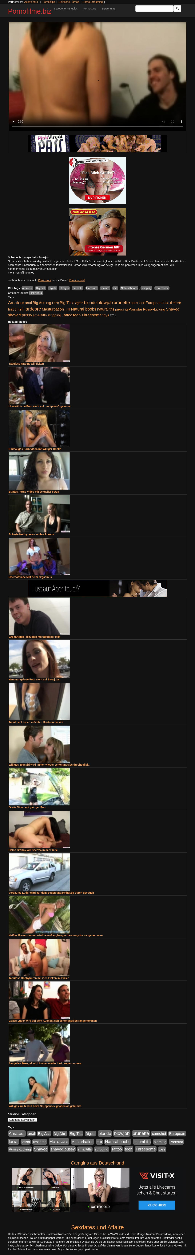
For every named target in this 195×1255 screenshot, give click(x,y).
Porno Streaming (93, 1)
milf (115, 288)
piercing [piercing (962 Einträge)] (121, 309)
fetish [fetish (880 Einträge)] (177, 303)
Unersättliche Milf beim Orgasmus (30, 577)
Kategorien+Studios (66, 8)
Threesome (162, 288)
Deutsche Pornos (69, 1)
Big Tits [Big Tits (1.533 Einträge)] (66, 302)
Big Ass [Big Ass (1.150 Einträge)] (39, 303)
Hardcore (91, 288)
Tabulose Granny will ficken (26, 363)
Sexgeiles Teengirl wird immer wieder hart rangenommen (45, 1063)
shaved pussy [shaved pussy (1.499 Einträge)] (20, 315)
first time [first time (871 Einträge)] (15, 309)
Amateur (27, 288)
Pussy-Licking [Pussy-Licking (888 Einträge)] (154, 309)
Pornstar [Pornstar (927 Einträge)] (135, 309)
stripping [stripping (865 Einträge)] (54, 315)
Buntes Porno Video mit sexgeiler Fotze (34, 491)
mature (105, 288)
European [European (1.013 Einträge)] (153, 303)
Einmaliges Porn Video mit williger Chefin (35, 449)
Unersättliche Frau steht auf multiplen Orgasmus (39, 406)
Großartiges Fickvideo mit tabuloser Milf (34, 636)
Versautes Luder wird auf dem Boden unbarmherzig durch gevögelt (51, 892)
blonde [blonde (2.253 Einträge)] (90, 302)
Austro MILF (31, 1)
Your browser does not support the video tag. (97, 76)
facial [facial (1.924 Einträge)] (167, 302)
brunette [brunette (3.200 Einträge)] (122, 302)
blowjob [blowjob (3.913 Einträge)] (105, 302)
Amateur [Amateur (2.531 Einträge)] (16, 302)
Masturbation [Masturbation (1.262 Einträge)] (53, 309)
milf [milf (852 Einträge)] (67, 309)
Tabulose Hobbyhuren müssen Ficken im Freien (39, 978)
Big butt (40, 288)
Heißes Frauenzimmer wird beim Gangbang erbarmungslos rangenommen (56, 935)
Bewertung (108, 8)
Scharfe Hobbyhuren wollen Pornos (31, 534)
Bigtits (52, 288)
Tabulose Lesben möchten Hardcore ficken (36, 722)
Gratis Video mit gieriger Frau (27, 807)
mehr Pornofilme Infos (21, 272)
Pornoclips (48, 1)
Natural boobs (129, 288)
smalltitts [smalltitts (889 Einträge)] (40, 315)
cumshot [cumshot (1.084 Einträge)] (138, 303)
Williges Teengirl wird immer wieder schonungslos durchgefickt (49, 764)
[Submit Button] (177, 8)
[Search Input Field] (154, 8)
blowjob (64, 288)
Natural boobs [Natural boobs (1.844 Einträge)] (83, 309)
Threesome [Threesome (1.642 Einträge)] (92, 315)
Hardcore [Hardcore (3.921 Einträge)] (31, 308)
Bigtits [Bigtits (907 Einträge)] (78, 303)
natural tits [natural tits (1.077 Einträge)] (105, 309)
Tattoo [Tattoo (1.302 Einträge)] (67, 315)
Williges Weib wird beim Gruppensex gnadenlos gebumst (45, 1106)
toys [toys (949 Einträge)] (105, 315)
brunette (77, 288)
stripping (146, 288)
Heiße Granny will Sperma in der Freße (33, 850)
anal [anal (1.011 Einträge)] (28, 303)
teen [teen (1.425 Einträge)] (77, 315)
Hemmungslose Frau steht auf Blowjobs (34, 679)
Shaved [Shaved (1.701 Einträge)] (173, 309)
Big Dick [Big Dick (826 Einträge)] (52, 303)
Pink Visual (35, 292)
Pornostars (89, 8)
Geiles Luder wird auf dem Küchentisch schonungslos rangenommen (53, 1020)
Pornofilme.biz (29, 11)
